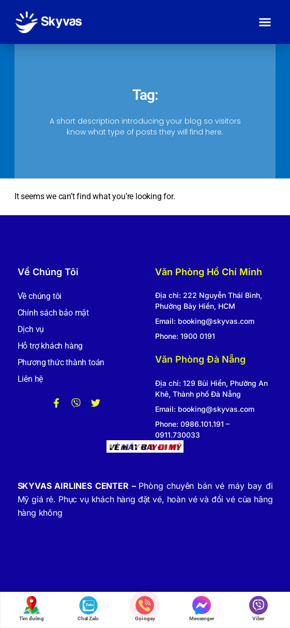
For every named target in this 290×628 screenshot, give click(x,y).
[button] (265, 22)
